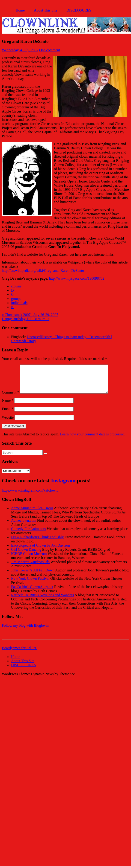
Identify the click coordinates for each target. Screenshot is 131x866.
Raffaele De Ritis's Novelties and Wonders (42, 600)
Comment (10, 398)
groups (16, 299)
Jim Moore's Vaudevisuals (30, 567)
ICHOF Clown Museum (29, 559)
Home (20, 10)
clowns (16, 286)
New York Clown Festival (30, 584)
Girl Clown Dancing (26, 555)
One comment (49, 50)
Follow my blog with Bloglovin (25, 631)
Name (7, 406)
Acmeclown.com (23, 526)
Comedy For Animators (28, 534)
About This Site (45, 10)
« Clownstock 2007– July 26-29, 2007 (30, 315)
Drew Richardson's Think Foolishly (37, 543)
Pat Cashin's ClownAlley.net (32, 592)
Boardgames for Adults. (19, 653)
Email (7, 414)
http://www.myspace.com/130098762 (76, 278)
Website (8, 423)
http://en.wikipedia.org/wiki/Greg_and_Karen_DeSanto (43, 270)
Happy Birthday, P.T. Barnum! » (25, 319)
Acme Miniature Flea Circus (32, 514)
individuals (19, 303)
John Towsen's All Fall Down (32, 576)
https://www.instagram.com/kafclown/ (30, 496)
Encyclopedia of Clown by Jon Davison (40, 551)
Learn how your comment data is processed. (92, 440)
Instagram (64, 486)
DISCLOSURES (78, 10)
